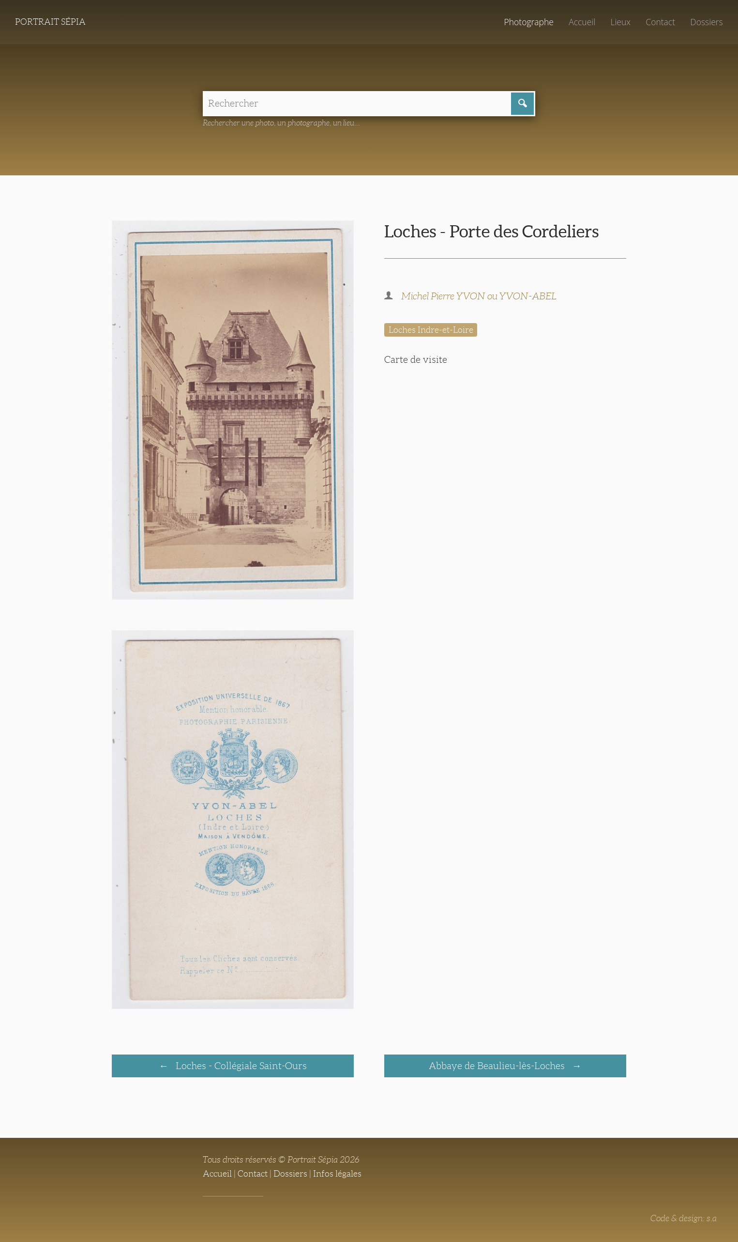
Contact (660, 22)
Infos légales (337, 1174)
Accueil (582, 22)
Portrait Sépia (50, 22)
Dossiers (706, 22)
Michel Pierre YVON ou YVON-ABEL (479, 296)
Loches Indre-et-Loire (431, 330)
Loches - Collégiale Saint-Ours (240, 1065)
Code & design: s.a (683, 1218)
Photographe (528, 22)
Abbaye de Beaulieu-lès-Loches (498, 1065)
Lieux (620, 22)
